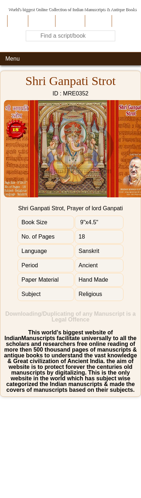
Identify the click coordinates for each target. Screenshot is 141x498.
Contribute (69, 21)
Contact (123, 21)
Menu (12, 59)
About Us (41, 21)
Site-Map (98, 21)
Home (17, 21)
